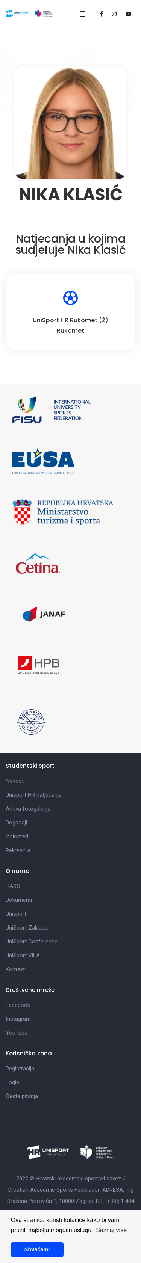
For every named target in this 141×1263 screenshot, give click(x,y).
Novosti (15, 781)
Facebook (18, 1005)
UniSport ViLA (23, 955)
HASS (13, 886)
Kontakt (15, 969)
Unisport (16, 913)
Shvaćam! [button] (37, 1249)
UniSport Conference (32, 941)
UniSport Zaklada (27, 927)
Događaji (16, 822)
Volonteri (17, 836)
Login (12, 1082)
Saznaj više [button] (111, 1230)
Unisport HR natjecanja (34, 794)
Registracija (20, 1068)
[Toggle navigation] (82, 14)
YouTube (16, 1032)
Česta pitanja (22, 1096)
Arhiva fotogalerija (28, 808)
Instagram (18, 1019)
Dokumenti (19, 900)
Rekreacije (18, 850)
